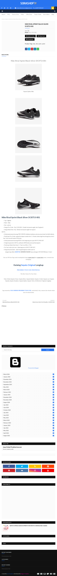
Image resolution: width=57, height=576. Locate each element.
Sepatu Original (28, 265)
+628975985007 (39, 8)
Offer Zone (29, 14)
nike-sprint (38, 43)
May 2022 (29, 430)
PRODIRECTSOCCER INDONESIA (28, 270)
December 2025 (29, 379)
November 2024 (29, 399)
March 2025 (29, 389)
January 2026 (29, 376)
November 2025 (29, 382)
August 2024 (29, 402)
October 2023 (29, 410)
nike (34, 43)
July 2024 (29, 405)
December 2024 (29, 397)
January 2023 (29, 425)
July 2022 (29, 428)
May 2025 (29, 387)
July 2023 (29, 412)
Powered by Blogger (21, 368)
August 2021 (29, 435)
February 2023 (29, 423)
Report (3, 14)
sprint (6, 19)
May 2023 (29, 417)
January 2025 (29, 394)
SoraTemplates (10, 573)
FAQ (8, 14)
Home (3, 19)
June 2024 (29, 407)
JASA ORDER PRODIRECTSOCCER (20, 290)
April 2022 (29, 433)
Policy (22, 14)
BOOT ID (17, 252)
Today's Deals (37, 14)
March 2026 (29, 374)
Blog (53, 14)
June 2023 (29, 415)
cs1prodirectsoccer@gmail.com (23, 8)
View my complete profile (8, 449)
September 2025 (29, 384)
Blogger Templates (25, 573)
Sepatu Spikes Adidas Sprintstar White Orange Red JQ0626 (28, 525)
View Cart (41, 36)
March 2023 (29, 420)
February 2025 (29, 392)
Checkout (29, 39)
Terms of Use (15, 14)
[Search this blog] (22, 350)
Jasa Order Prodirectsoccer (12, 447)
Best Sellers (46, 14)
